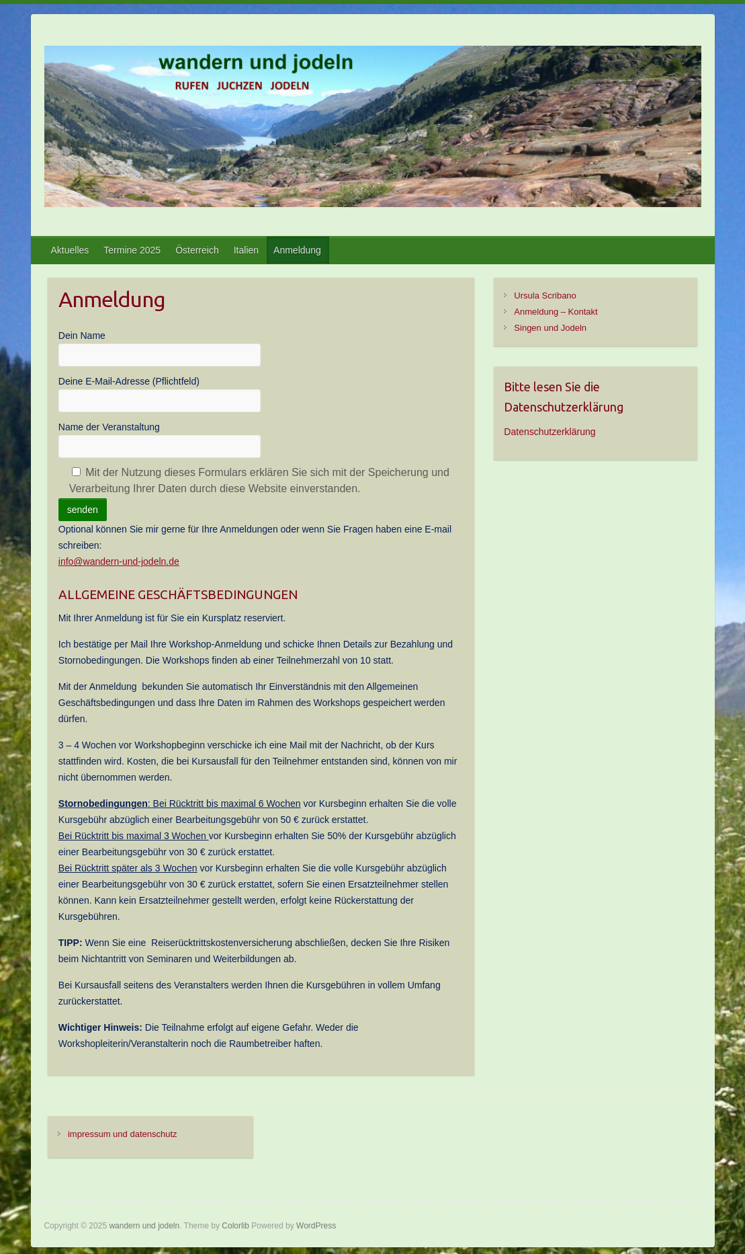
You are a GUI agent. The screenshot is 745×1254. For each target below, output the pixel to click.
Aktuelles (70, 250)
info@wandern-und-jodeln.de (118, 561)
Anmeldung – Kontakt (555, 312)
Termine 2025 (132, 250)
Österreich (197, 250)
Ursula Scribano (545, 295)
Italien (246, 250)
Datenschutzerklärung (549, 431)
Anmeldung (297, 250)
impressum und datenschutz (122, 1134)
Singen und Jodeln (550, 328)
